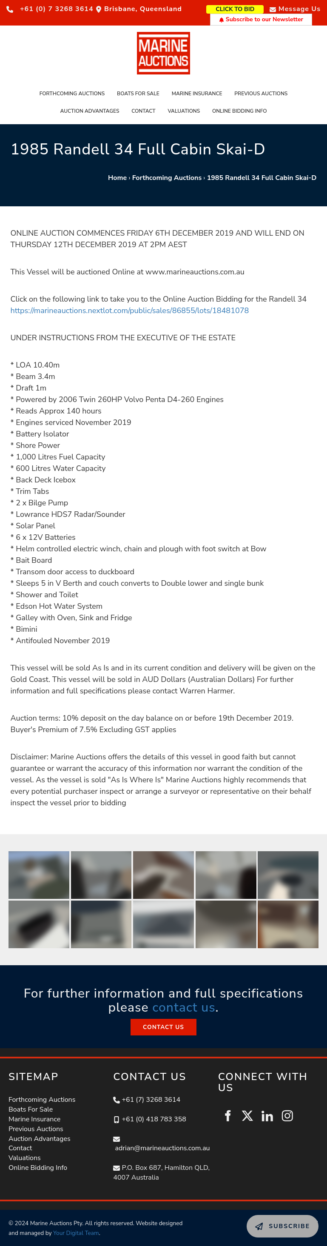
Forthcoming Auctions (72, 93)
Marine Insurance (197, 93)
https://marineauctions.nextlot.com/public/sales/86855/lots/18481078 (130, 310)
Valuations (184, 111)
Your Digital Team (76, 1233)
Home (117, 177)
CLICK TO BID (248, 8)
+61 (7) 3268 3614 (151, 1099)
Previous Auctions (260, 93)
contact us (183, 1007)
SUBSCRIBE (265, 1219)
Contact (143, 111)
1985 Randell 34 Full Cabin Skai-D (262, 177)
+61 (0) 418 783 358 (154, 1119)
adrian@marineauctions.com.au (162, 1148)
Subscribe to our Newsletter (261, 19)
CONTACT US (163, 1023)
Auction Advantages (89, 111)
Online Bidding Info (239, 111)
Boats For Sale (138, 93)
